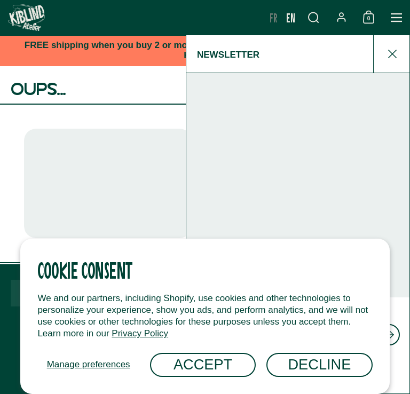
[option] (273, 17)
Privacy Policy (140, 333)
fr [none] (274, 17)
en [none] (290, 17)
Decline (319, 364)
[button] (313, 17)
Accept (203, 364)
